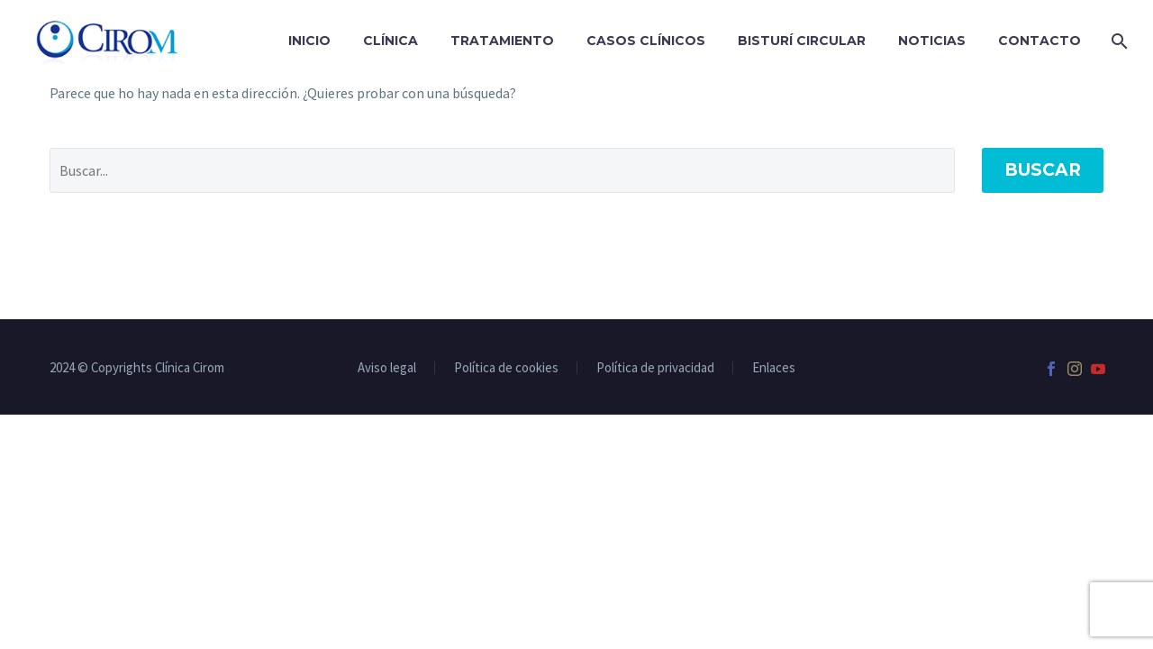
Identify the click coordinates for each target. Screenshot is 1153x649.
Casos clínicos (645, 40)
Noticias (932, 40)
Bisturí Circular (802, 40)
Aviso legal (387, 368)
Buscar (1042, 170)
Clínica (390, 40)
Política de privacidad (655, 368)
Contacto (1039, 40)
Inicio (309, 40)
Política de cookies (506, 368)
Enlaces (773, 368)
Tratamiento (502, 40)
